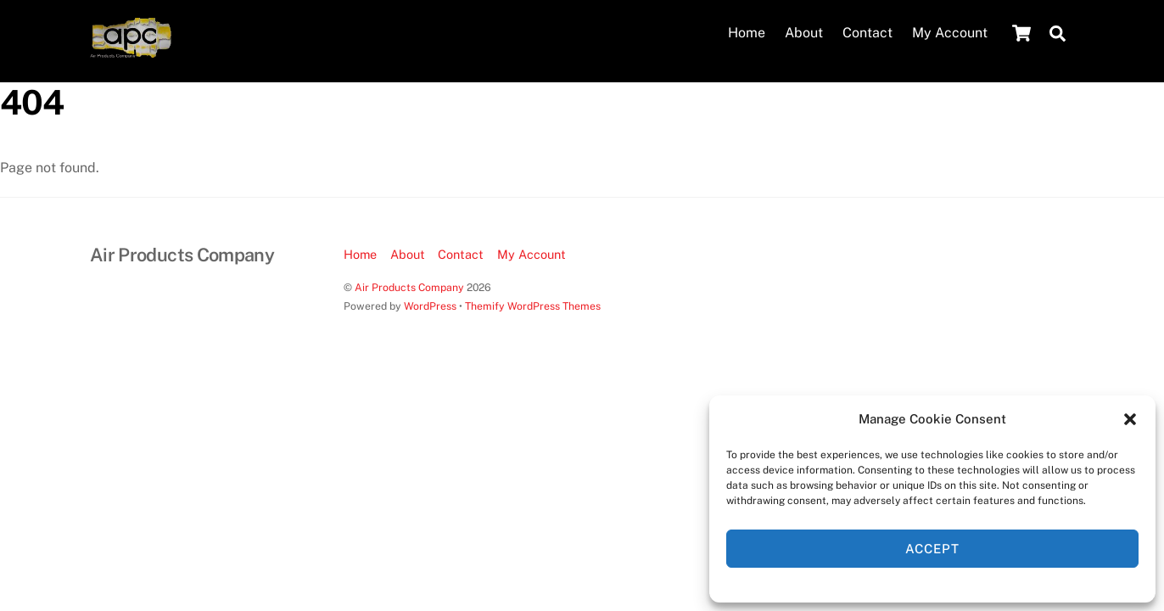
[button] (1130, 419)
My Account (950, 33)
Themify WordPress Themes (533, 305)
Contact (867, 33)
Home (746, 33)
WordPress (430, 305)
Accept (932, 548)
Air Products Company (409, 286)
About (804, 33)
